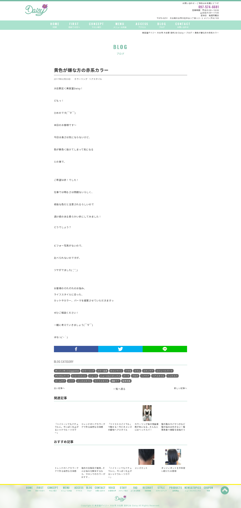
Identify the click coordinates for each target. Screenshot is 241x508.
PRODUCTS (175, 489)
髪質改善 (126, 381)
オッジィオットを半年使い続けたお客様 (173, 469)
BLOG (161, 25)
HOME (54, 25)
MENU (120, 25)
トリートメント (79, 376)
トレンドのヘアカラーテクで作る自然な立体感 (67, 469)
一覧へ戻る (119, 388)
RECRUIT (148, 489)
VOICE (112, 489)
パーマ (126, 376)
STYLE (161, 489)
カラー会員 (102, 370)
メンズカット (141, 468)
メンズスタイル (84, 381)
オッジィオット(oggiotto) (67, 370)
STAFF (123, 489)
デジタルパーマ (62, 376)
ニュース (93, 376)
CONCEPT (96, 25)
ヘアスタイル (95, 79)
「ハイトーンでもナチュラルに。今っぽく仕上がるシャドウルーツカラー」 (120, 473)
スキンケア (148, 370)
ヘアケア (145, 376)
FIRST (74, 25)
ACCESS (142, 25)
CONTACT (183, 25)
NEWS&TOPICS (193, 489)
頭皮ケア (115, 381)
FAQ (135, 489)
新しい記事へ (180, 388)
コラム (137, 370)
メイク (71, 381)
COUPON (208, 489)
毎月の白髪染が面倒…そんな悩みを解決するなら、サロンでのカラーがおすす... (93, 473)
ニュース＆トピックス (110, 376)
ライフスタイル (101, 381)
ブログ (135, 376)
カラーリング (81, 79)
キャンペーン (116, 370)
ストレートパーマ (164, 370)
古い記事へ (59, 388)
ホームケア (60, 381)
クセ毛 (128, 370)
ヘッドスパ (172, 376)
